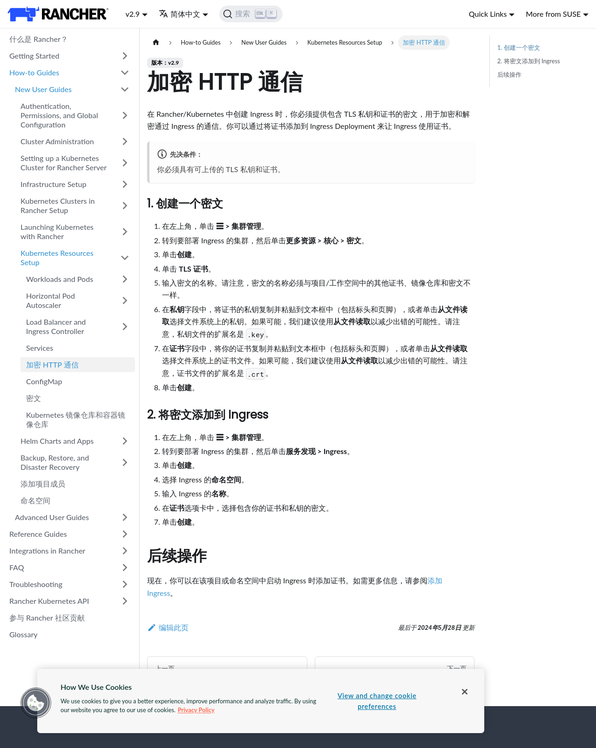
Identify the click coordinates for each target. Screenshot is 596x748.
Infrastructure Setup (53, 184)
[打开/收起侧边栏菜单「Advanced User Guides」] (125, 517)
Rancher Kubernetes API (49, 600)
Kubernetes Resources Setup (57, 257)
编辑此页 (168, 627)
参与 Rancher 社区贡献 (47, 617)
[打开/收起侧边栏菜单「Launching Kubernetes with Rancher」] (125, 232)
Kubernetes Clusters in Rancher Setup (57, 205)
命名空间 (35, 500)
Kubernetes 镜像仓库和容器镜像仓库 (75, 419)
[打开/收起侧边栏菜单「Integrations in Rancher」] (125, 550)
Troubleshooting (35, 584)
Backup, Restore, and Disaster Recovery (54, 462)
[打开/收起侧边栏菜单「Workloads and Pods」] (125, 279)
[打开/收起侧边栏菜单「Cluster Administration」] (125, 141)
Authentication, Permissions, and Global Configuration (59, 115)
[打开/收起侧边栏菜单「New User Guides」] (125, 89)
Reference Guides (38, 533)
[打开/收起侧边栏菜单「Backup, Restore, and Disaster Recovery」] (125, 462)
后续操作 (509, 74)
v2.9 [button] (132, 13)
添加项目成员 (42, 483)
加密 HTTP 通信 (52, 364)
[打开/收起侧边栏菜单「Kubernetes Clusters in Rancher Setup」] (125, 206)
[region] (260, 701)
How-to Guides (34, 72)
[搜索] (251, 14)
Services (39, 347)
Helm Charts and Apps (57, 440)
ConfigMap (44, 381)
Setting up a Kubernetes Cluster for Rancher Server (63, 163)
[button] (36, 703)
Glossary (23, 634)
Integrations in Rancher (47, 550)
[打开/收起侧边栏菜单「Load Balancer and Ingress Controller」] (125, 326)
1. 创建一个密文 (518, 47)
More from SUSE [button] (553, 13)
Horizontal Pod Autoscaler (50, 300)
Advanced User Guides (52, 517)
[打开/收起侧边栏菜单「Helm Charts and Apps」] (125, 441)
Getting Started (34, 55)
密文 (33, 398)
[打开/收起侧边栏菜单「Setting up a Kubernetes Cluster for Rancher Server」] (125, 163)
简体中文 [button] (179, 13)
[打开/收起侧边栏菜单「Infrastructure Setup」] (125, 184)
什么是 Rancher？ (38, 38)
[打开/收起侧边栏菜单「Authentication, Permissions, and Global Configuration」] (125, 115)
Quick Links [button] (488, 13)
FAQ (16, 567)
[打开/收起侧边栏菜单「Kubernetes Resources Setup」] (125, 258)
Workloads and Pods (59, 278)
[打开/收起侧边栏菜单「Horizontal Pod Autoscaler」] (125, 300)
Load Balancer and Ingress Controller (56, 326)
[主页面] (156, 42)
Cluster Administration (57, 141)
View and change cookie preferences (377, 701)
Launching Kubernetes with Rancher (57, 231)
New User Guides (43, 89)
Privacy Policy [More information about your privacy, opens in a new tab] (196, 710)
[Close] (464, 691)
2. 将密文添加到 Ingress (528, 61)
